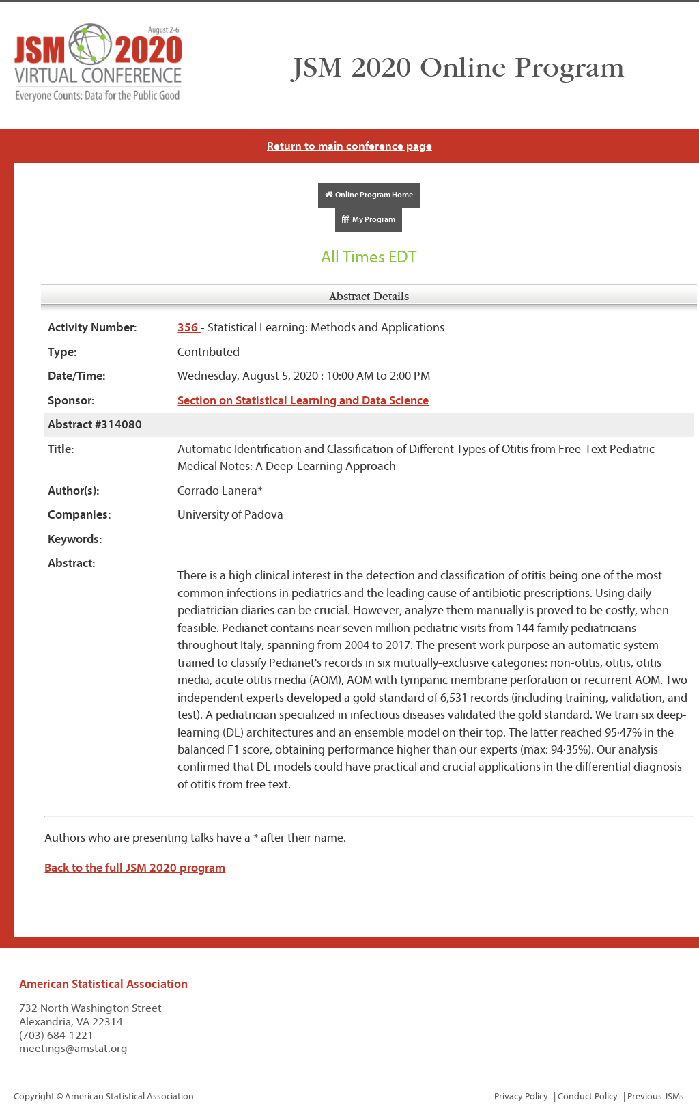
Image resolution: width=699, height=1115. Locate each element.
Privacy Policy (521, 1096)
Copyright (34, 1096)
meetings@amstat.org (73, 1048)
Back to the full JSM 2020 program (134, 868)
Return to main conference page (349, 145)
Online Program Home (369, 194)
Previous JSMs (655, 1096)
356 (189, 327)
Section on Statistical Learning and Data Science (303, 401)
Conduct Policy (588, 1096)
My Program (368, 219)
